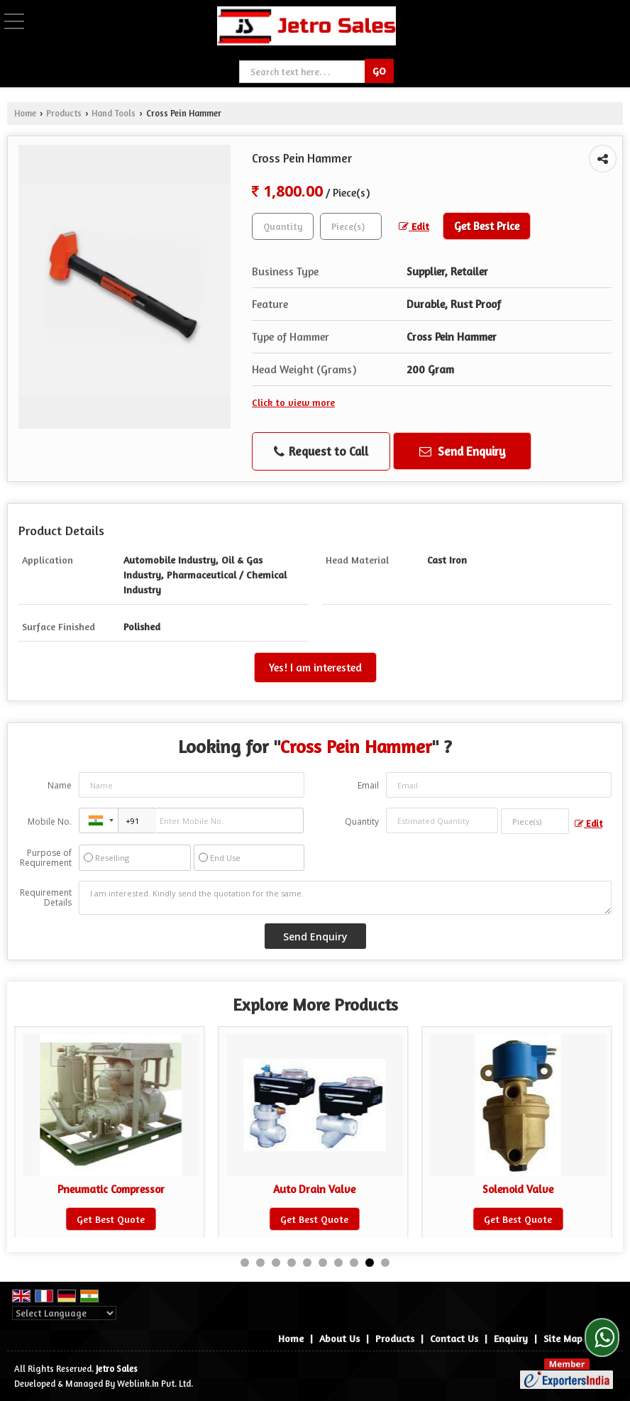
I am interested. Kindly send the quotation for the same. (345, 898)
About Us (339, 1338)
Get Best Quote (123, 1219)
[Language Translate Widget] (64, 1313)
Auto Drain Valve (326, 1189)
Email (368, 785)
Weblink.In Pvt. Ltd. (155, 1383)
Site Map (562, 1338)
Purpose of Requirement (46, 858)
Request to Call (321, 451)
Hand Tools (114, 113)
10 (385, 1262)
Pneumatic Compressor (122, 1189)
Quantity (362, 821)
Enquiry (511, 1338)
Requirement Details (46, 898)
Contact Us (454, 1338)
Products (64, 113)
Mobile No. (50, 821)
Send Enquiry (462, 451)
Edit (414, 226)
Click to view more (293, 402)
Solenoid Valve (529, 1189)
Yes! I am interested (315, 667)
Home (25, 113)
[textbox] (351, 226)
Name (60, 785)
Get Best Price (486, 226)
